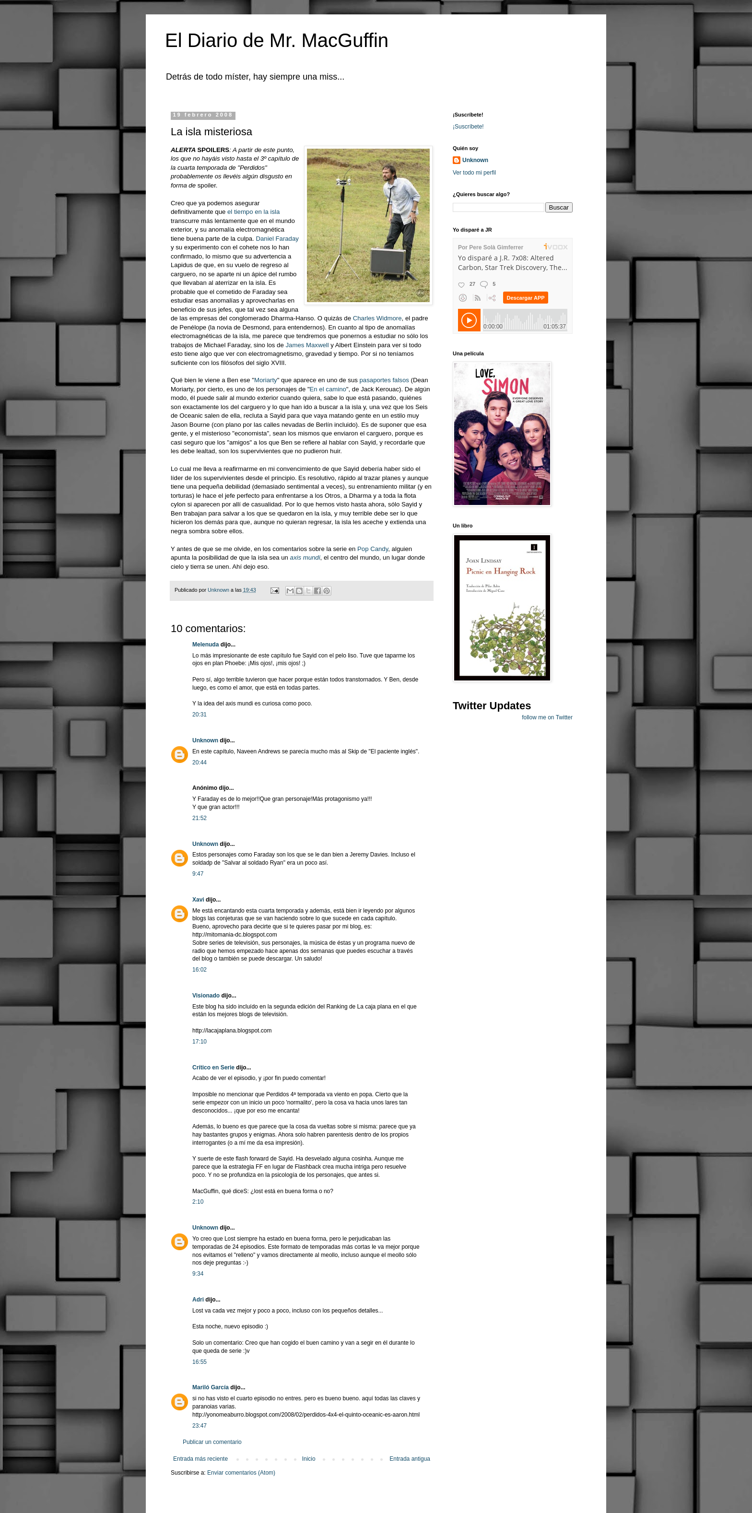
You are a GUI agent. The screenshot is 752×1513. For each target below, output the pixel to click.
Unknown (205, 740)
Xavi (198, 899)
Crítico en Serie (213, 1067)
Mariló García (210, 1387)
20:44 (199, 762)
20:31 (199, 714)
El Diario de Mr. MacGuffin (276, 40)
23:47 (199, 1425)
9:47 (197, 873)
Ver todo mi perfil (474, 172)
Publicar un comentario (212, 1442)
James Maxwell (307, 345)
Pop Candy (372, 548)
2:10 (197, 1201)
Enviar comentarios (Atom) (241, 1472)
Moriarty (265, 380)
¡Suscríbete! (468, 126)
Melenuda (205, 644)
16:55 (199, 1362)
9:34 (197, 1273)
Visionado (206, 995)
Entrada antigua (409, 1458)
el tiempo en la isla (253, 211)
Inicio (309, 1458)
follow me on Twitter (547, 717)
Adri (198, 1299)
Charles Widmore (377, 318)
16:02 (199, 969)
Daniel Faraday (277, 238)
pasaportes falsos (384, 380)
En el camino (328, 389)
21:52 (199, 818)
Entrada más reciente (200, 1458)
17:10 (199, 1041)
